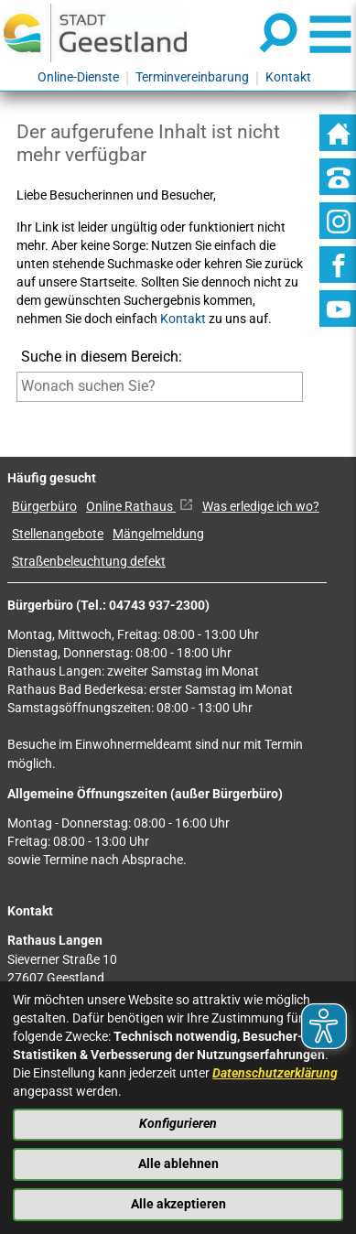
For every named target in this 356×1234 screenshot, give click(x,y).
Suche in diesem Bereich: (101, 356)
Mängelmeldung (158, 534)
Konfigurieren (178, 1123)
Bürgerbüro (44, 506)
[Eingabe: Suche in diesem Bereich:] (160, 386)
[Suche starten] (16, 414)
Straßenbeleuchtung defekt (89, 561)
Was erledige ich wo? (260, 506)
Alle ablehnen (178, 1164)
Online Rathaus (139, 506)
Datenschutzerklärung (275, 1073)
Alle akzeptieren (178, 1204)
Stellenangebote (57, 534)
